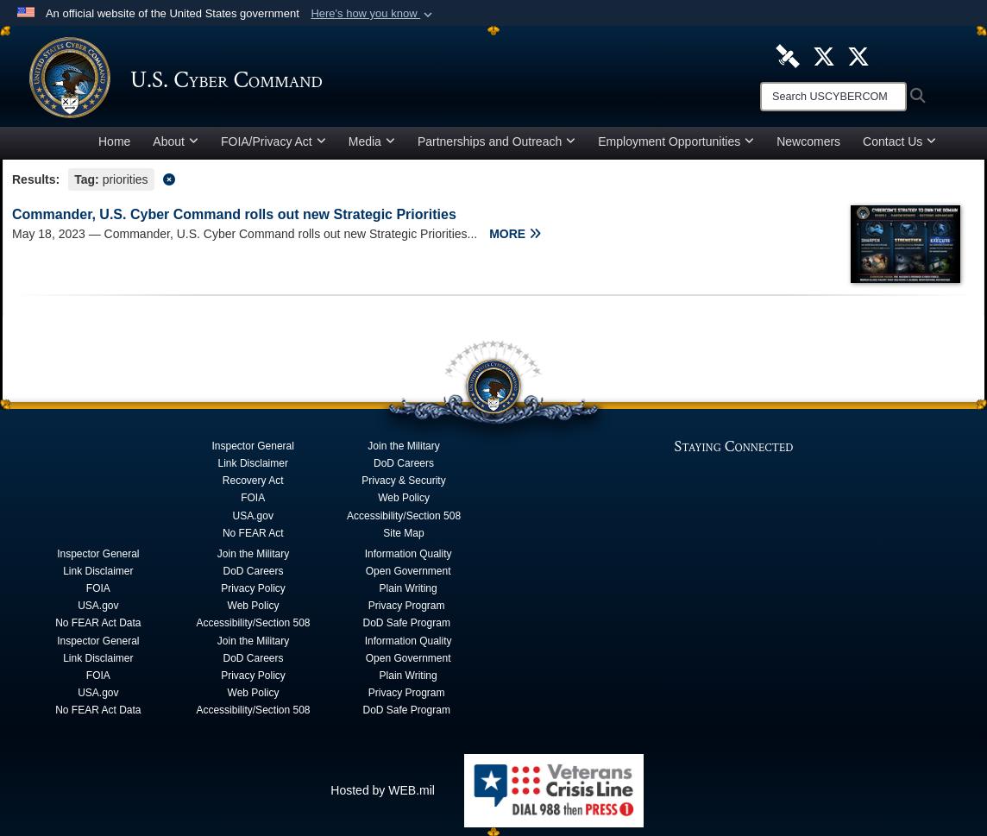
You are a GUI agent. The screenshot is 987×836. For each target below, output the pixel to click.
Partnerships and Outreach (496, 141)
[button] (373, 13)
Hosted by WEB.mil (382, 790)
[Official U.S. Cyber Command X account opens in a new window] (824, 55)
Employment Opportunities (676, 141)
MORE (515, 234)
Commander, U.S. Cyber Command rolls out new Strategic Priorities (234, 214)
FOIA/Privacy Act (273, 141)
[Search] (833, 96)
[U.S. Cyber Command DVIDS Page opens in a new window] (788, 55)
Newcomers (808, 141)
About (175, 141)
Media (372, 141)
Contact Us (899, 141)
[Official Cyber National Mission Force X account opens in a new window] (858, 55)
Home (114, 141)
